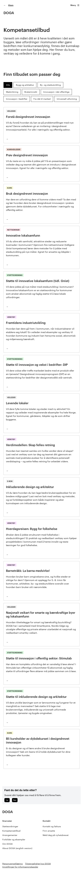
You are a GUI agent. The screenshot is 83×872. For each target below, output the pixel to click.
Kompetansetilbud (11, 831)
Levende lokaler (17, 403)
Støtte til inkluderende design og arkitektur (36, 696)
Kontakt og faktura (52, 826)
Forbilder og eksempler (13, 839)
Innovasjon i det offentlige (56, 92)
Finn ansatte (49, 831)
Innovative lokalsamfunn (23, 235)
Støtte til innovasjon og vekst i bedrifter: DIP (37, 364)
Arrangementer (9, 835)
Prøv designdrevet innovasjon (27, 155)
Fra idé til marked (42, 99)
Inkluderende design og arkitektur (30, 487)
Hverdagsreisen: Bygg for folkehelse (31, 529)
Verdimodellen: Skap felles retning (30, 445)
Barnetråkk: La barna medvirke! (28, 570)
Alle (8, 85)
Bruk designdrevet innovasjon (27, 193)
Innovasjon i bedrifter (16, 99)
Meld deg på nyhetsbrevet (56, 835)
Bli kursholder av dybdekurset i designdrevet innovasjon (37, 740)
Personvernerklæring (12, 863)
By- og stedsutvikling (50, 85)
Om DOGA (7, 844)
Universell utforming (67, 99)
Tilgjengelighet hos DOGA (38, 863)
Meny (74, 5)
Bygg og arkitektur (25, 85)
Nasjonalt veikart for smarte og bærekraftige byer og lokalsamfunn (40, 614)
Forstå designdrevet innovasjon (28, 116)
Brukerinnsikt (30, 92)
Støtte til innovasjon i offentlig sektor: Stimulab (39, 658)
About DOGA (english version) (17, 848)
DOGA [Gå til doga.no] (9, 13)
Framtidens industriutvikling (26, 322)
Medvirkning (12, 92)
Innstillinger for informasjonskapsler (20, 867)
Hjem (10, 5)
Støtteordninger (10, 826)
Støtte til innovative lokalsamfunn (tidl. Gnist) (37, 281)
